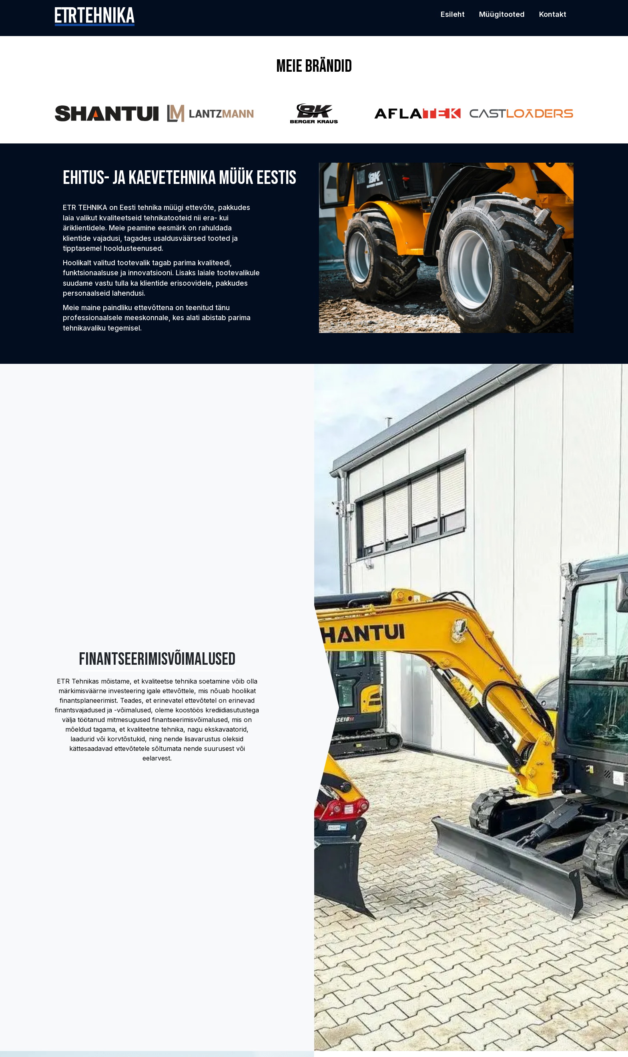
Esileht (453, 14)
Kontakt (552, 14)
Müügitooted (502, 14)
